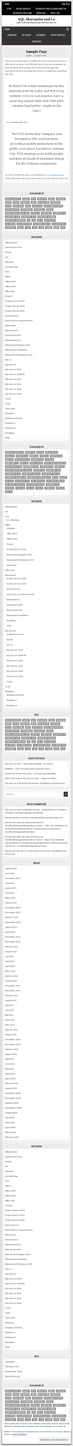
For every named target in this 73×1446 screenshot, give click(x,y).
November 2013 (13, 912)
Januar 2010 (11, 1088)
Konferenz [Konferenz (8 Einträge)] (55, 202)
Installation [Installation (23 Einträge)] (43, 202)
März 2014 (10, 898)
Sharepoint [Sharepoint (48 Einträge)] (46, 213)
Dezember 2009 (13, 1093)
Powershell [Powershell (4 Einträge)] (39, 209)
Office (8, 277)
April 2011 (10, 1020)
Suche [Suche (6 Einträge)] (20, 227)
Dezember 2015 (12, 878)
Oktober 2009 (12, 1103)
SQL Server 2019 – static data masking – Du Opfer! (29, 764)
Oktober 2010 (11, 1049)
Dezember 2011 (12, 986)
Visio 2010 (10, 408)
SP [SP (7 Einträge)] (29, 220)
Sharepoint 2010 (13, 335)
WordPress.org (12, 1376)
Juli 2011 (9, 1005)
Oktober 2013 (11, 917)
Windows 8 (10, 428)
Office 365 (10, 291)
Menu (7, 4)
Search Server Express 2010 (19, 320)
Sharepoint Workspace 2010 (18, 355)
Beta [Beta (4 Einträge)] (33, 198)
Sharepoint (12, 35)
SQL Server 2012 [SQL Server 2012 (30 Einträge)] (58, 224)
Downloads (36, 41)
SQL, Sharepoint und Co (36, 19)
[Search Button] (68, 29)
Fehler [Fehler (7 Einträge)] (15, 202)
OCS (7, 272)
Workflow (9, 433)
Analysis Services (13, 247)
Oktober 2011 (11, 995)
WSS (7, 438)
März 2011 (10, 1025)
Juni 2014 (9, 893)
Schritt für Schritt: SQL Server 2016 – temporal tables (30, 778)
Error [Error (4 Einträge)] (8, 202)
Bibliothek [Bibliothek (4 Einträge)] (42, 198)
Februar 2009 (11, 1137)
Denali (8, 252)
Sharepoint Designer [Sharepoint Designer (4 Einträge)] (46, 216)
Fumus (29, 56)
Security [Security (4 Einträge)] (35, 213)
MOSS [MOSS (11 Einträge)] (28, 206)
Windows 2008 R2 (13, 418)
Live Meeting (11, 267)
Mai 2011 (9, 1015)
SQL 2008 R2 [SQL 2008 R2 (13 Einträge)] (50, 220)
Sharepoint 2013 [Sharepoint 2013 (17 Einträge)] (29, 216)
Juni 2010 (9, 1064)
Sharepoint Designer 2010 (17, 345)
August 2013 (11, 927)
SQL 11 (8, 360)
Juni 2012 (9, 961)
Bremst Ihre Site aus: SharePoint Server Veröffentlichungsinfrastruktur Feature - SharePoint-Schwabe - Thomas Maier (35, 840)
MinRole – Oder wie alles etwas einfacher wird (27, 769)
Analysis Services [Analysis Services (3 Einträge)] (13, 198)
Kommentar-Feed (13, 1371)
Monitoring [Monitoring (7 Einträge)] (18, 206)
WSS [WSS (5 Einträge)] (63, 227)
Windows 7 (10, 423)
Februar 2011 (11, 1030)
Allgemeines (41, 35)
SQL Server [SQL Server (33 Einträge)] (10, 224)
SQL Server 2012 (13, 379)
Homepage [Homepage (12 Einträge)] (25, 202)
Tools (7, 404)
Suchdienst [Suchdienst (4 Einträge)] (10, 227)
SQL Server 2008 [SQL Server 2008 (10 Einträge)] (24, 224)
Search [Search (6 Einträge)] (50, 209)
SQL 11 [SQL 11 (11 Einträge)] (40, 220)
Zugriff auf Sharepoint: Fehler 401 (47, 818)
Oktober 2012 (11, 947)
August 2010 (11, 1054)
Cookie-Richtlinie (19, 1434)
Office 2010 (10, 286)
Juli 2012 (9, 956)
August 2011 (11, 1000)
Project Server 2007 (15, 301)
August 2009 (11, 1113)
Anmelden (10, 1362)
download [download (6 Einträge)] (61, 198)
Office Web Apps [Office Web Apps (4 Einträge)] (12, 209)
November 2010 (13, 1044)
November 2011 (12, 991)
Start (9, 8)
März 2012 (10, 971)
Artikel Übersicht (23, 8)
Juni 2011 (9, 1010)
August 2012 (11, 951)
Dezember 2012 (12, 937)
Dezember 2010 (13, 1039)
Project (8, 296)
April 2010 (10, 1074)
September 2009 (13, 1108)
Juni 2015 (9, 883)
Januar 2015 (11, 888)
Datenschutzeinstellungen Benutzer (51, 8)
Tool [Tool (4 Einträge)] (35, 227)
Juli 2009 (9, 1118)
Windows (9, 413)
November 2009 (13, 1098)
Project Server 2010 (15, 306)
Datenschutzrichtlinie (22, 12)
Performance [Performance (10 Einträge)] (26, 209)
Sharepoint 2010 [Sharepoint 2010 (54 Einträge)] (12, 216)
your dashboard (54, 175)
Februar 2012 (11, 976)
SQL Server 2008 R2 (15, 374)
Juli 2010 (9, 1059)
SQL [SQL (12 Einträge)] (33, 220)
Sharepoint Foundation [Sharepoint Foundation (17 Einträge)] (15, 220)
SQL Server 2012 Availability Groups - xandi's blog (29, 810)
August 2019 (11, 868)
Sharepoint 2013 (13, 340)
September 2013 (13, 922)
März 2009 (10, 1132)
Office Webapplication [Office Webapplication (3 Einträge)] (53, 206)
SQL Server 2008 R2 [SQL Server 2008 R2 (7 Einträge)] (42, 224)
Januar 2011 (11, 1034)
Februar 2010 (11, 1083)
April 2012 (10, 966)
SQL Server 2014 (13, 384)
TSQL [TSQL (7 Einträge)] (41, 227)
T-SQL (8, 399)
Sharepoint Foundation (16, 350)
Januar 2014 (11, 903)
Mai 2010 (9, 1069)
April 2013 (10, 932)
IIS (6, 257)
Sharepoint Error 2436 (16, 818)
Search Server (12, 316)
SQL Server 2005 (13, 369)
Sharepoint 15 (11, 330)
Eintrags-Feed (12, 1366)
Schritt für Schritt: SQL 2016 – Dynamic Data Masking (30, 774)
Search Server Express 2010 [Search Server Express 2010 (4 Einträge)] (17, 213)
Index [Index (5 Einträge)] (34, 202)
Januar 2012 (11, 981)
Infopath (9, 262)
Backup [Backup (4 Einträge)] (26, 198)
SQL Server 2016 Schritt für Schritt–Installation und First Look (35, 783)
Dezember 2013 (12, 908)
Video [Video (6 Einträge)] (56, 227)
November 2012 (13, 942)
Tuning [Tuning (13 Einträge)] (48, 227)
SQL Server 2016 (13, 389)
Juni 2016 (9, 873)
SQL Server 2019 (13, 394)
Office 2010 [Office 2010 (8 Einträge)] (37, 206)
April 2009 (10, 1127)
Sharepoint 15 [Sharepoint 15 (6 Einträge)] (59, 213)
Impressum (40, 12)
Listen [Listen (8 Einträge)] (8, 206)
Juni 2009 (10, 1122)
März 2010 (10, 1079)
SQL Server (26, 35)
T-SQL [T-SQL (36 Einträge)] (28, 227)
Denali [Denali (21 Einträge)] (51, 198)
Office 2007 (10, 281)
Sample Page (55, 12)
